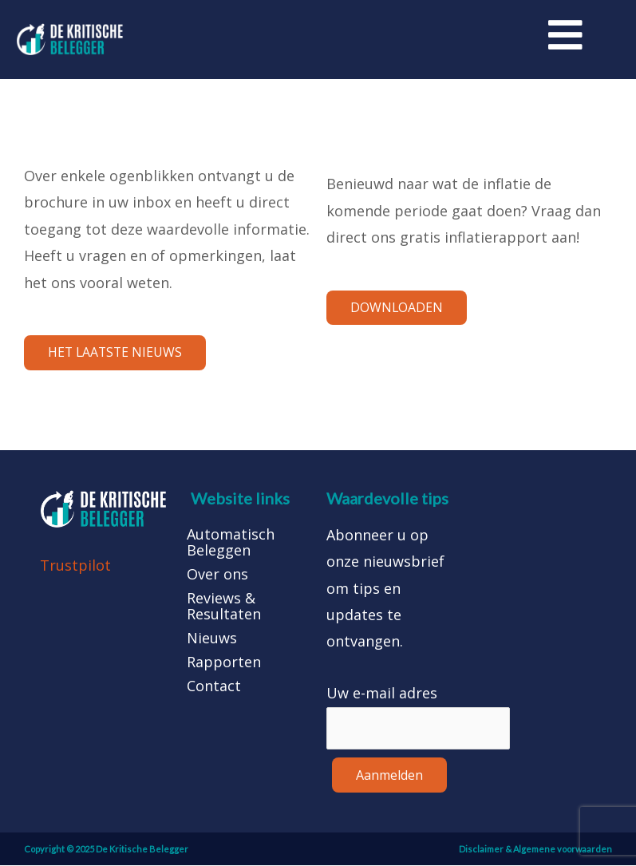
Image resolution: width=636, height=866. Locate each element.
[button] (116, 353)
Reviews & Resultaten (224, 607)
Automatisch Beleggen (231, 543)
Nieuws (212, 639)
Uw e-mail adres (381, 694)
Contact (214, 686)
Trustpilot (75, 566)
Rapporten (224, 662)
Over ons (217, 575)
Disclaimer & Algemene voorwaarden (535, 849)
